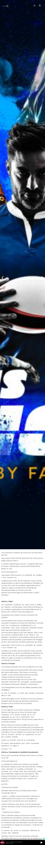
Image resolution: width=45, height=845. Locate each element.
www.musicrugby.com (9, 572)
